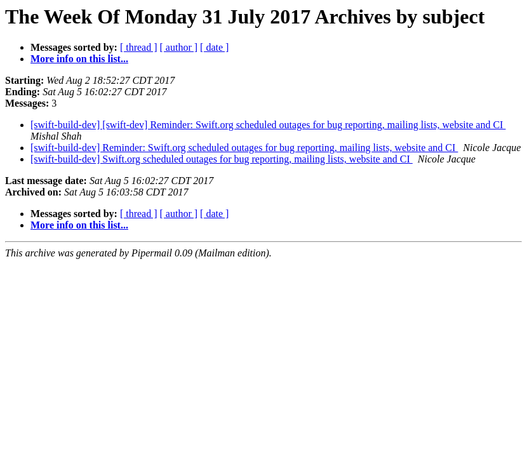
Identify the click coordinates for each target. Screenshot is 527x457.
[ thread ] (138, 47)
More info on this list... (79, 58)
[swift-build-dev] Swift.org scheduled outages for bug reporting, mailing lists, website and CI (221, 159)
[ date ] (214, 47)
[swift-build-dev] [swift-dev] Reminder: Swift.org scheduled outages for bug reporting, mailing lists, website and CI (267, 124)
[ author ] (179, 47)
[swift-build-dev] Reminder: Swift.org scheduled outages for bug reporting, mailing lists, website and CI (244, 147)
